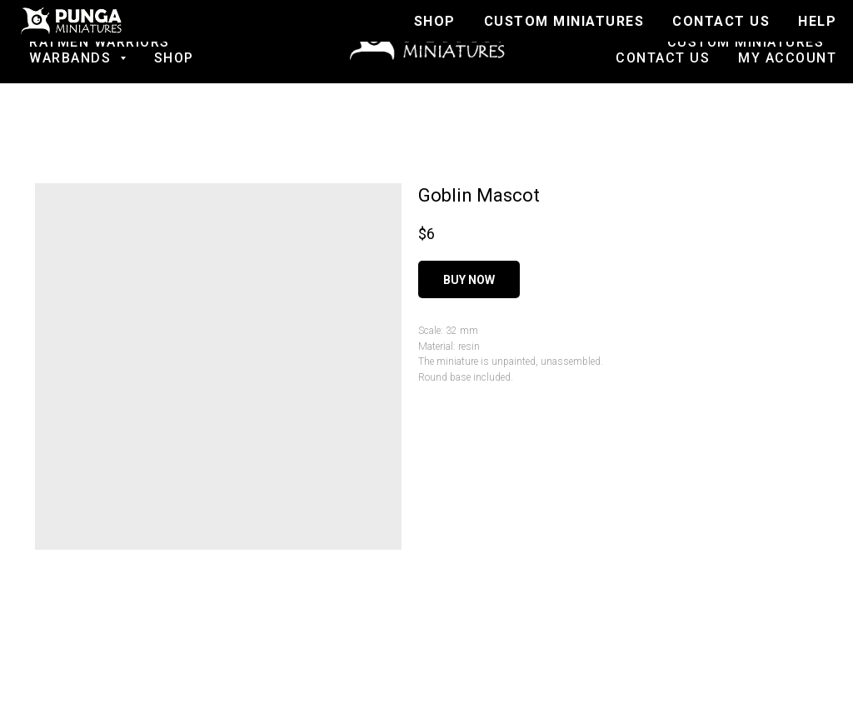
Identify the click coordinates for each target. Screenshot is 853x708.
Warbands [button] (72, 58)
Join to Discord (760, 26)
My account (787, 58)
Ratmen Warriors (99, 42)
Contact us (663, 58)
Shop (174, 58)
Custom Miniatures (746, 42)
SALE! (226, 26)
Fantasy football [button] (92, 26)
